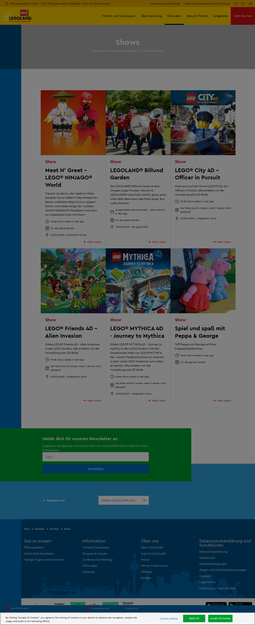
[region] (127, 618)
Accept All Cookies (220, 618)
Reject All (194, 618)
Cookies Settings (169, 618)
